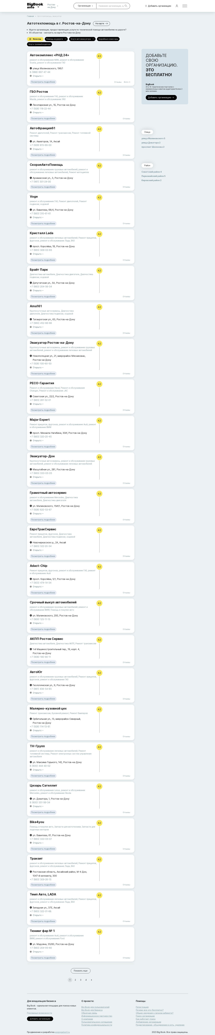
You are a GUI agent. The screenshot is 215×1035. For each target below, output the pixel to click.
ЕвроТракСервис (43, 529)
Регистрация (142, 1007)
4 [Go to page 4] (86, 980)
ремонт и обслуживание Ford (50, 938)
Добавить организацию (157, 6)
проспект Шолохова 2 (152, 147)
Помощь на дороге (56, 39)
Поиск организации (145, 1016)
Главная (30, 16)
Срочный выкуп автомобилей (53, 602)
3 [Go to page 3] (80, 980)
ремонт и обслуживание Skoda (56, 793)
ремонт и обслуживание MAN (44, 60)
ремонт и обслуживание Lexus (45, 790)
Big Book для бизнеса (91, 1010)
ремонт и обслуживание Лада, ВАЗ (57, 240)
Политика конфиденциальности (96, 1025)
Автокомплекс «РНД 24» (49, 55)
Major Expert (40, 419)
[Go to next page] (91, 980)
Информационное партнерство (96, 1016)
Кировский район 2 (151, 180)
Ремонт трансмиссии (60, 133)
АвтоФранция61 (42, 128)
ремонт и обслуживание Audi (73, 424)
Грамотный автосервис (48, 492)
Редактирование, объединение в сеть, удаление (160, 1025)
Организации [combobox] (84, 6)
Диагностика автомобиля (42, 274)
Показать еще (80, 970)
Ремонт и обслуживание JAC (53, 390)
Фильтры (35, 39)
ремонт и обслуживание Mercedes (47, 497)
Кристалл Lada (41, 233)
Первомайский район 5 (153, 176)
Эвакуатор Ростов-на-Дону (52, 342)
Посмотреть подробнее (43, 82)
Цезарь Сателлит (43, 785)
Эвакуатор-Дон (42, 456)
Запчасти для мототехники (67, 826)
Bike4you (37, 822)
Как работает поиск (145, 1019)
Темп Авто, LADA (43, 894)
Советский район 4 (151, 172)
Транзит (36, 858)
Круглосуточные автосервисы (45, 311)
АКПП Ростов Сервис (46, 639)
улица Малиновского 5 (153, 138)
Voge (34, 196)
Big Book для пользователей (95, 1007)
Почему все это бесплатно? (150, 1010)
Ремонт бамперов (79, 713)
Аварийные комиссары (108, 39)
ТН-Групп (37, 746)
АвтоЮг (36, 672)
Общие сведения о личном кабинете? (154, 1013)
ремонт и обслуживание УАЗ (51, 99)
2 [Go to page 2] (75, 980)
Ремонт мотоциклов (79, 172)
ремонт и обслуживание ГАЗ (51, 62)
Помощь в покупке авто (62, 610)
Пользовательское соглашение (96, 1022)
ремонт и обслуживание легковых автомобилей (53, 238)
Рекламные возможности (39, 1013)
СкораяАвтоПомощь (46, 164)
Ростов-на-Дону (53, 6)
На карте (101, 23)
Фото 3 (127, 82)
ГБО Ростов (39, 91)
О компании (87, 1019)
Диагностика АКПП (65, 643)
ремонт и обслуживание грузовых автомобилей (53, 169)
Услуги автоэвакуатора (82, 39)
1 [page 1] (70, 980)
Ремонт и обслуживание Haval (45, 388)
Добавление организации (148, 1022)
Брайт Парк (39, 269)
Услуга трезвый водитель (39, 44)
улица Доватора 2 (150, 142)
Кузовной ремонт (60, 713)
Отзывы (118, 82)
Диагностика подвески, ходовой (57, 313)
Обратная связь (89, 1013)
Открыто (38, 76)
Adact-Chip (38, 566)
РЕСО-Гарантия (42, 383)
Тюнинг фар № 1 (42, 931)
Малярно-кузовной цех (48, 708)
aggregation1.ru (62, 1032)
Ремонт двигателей (39, 133)
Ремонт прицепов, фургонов (44, 424)
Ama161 (36, 306)
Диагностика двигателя (67, 274)
